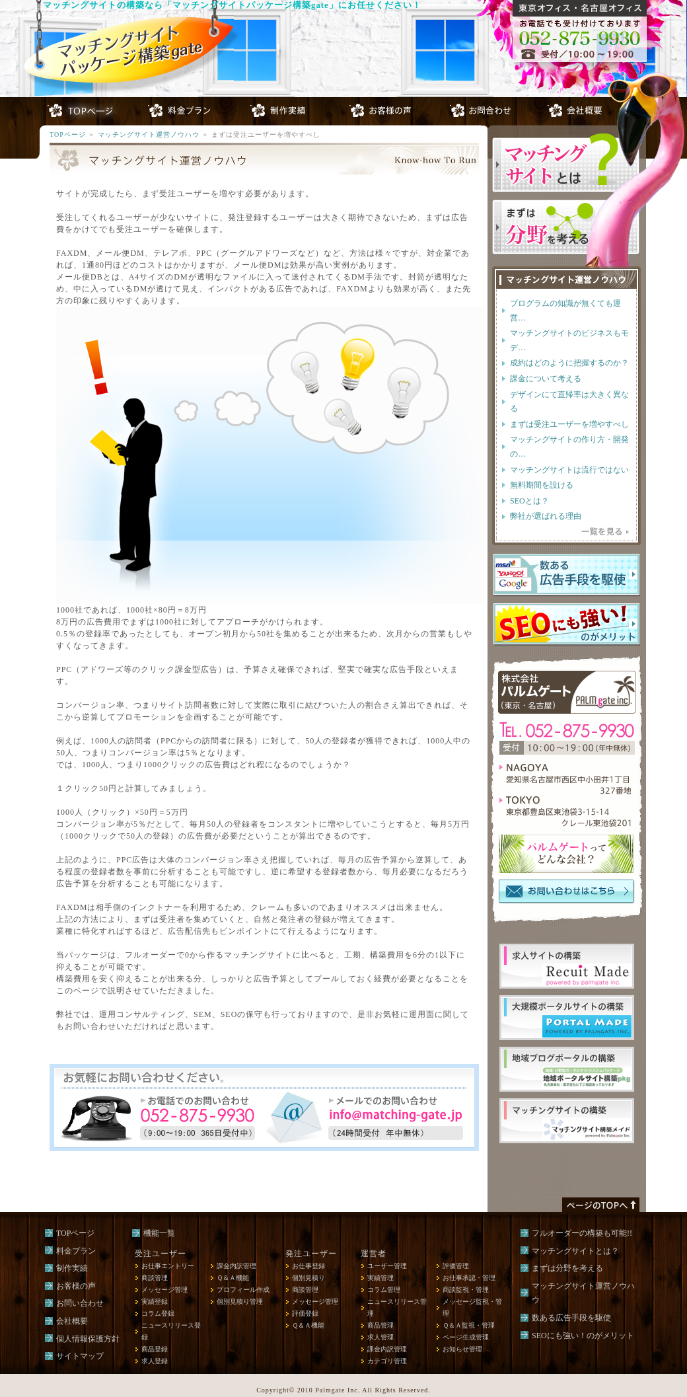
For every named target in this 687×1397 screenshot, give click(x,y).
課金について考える (545, 378)
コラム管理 (383, 1289)
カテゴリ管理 (387, 1361)
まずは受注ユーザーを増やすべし (569, 424)
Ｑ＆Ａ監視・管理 (469, 1325)
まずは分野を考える (567, 1268)
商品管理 (380, 1325)
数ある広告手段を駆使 (571, 1317)
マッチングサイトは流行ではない (569, 469)
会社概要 (72, 1321)
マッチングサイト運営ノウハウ (148, 134)
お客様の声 (76, 1286)
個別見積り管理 (240, 1301)
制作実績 (72, 1268)
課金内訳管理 (236, 1265)
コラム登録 (157, 1313)
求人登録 (154, 1361)
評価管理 (456, 1265)
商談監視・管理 (466, 1289)
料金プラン (76, 1251)
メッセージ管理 (164, 1289)
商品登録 (154, 1349)
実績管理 (380, 1277)
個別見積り (308, 1277)
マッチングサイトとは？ (575, 1251)
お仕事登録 (308, 1265)
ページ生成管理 (466, 1337)
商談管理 (154, 1277)
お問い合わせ (80, 1303)
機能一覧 (159, 1233)
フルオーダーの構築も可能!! (582, 1233)
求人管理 (380, 1337)
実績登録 (154, 1301)
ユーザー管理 (387, 1265)
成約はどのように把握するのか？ (569, 362)
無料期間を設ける (541, 485)
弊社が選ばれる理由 (545, 516)
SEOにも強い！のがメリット (583, 1335)
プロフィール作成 (243, 1289)
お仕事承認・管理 (469, 1277)
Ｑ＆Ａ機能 (233, 1277)
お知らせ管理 (462, 1349)
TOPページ (68, 134)
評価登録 (305, 1313)
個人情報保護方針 (88, 1338)
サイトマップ (80, 1356)
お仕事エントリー (167, 1265)
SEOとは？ (529, 501)
